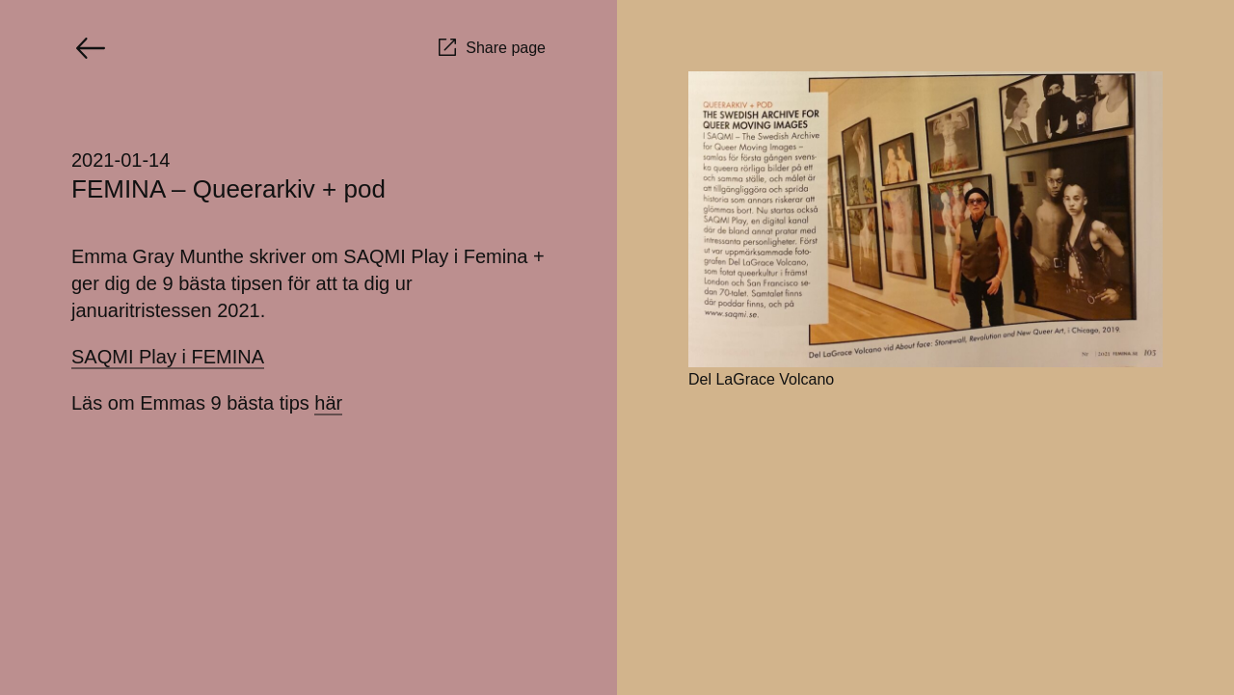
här (328, 403)
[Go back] (91, 48)
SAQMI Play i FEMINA (167, 356)
